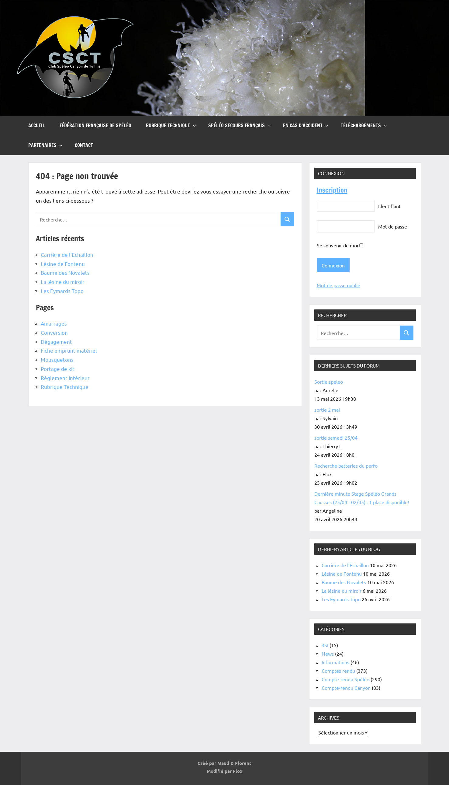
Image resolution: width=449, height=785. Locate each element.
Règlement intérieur (65, 378)
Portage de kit (57, 368)
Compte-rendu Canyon (346, 688)
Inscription (332, 190)
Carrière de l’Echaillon (67, 254)
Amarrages (54, 323)
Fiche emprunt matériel (69, 350)
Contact (84, 145)
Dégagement (56, 341)
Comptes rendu (338, 671)
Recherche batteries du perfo (346, 465)
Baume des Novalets (65, 272)
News (328, 654)
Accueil (36, 125)
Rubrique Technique (171, 125)
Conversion (54, 332)
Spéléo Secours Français (239, 125)
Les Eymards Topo (62, 291)
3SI (325, 645)
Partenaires (45, 145)
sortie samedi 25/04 (335, 437)
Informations (335, 662)
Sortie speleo (328, 382)
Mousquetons (57, 359)
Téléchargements (364, 125)
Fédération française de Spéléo (95, 125)
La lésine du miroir (63, 281)
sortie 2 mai (327, 409)
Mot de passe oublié (338, 285)
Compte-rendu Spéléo (345, 679)
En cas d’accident (306, 125)
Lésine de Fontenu (63, 263)
